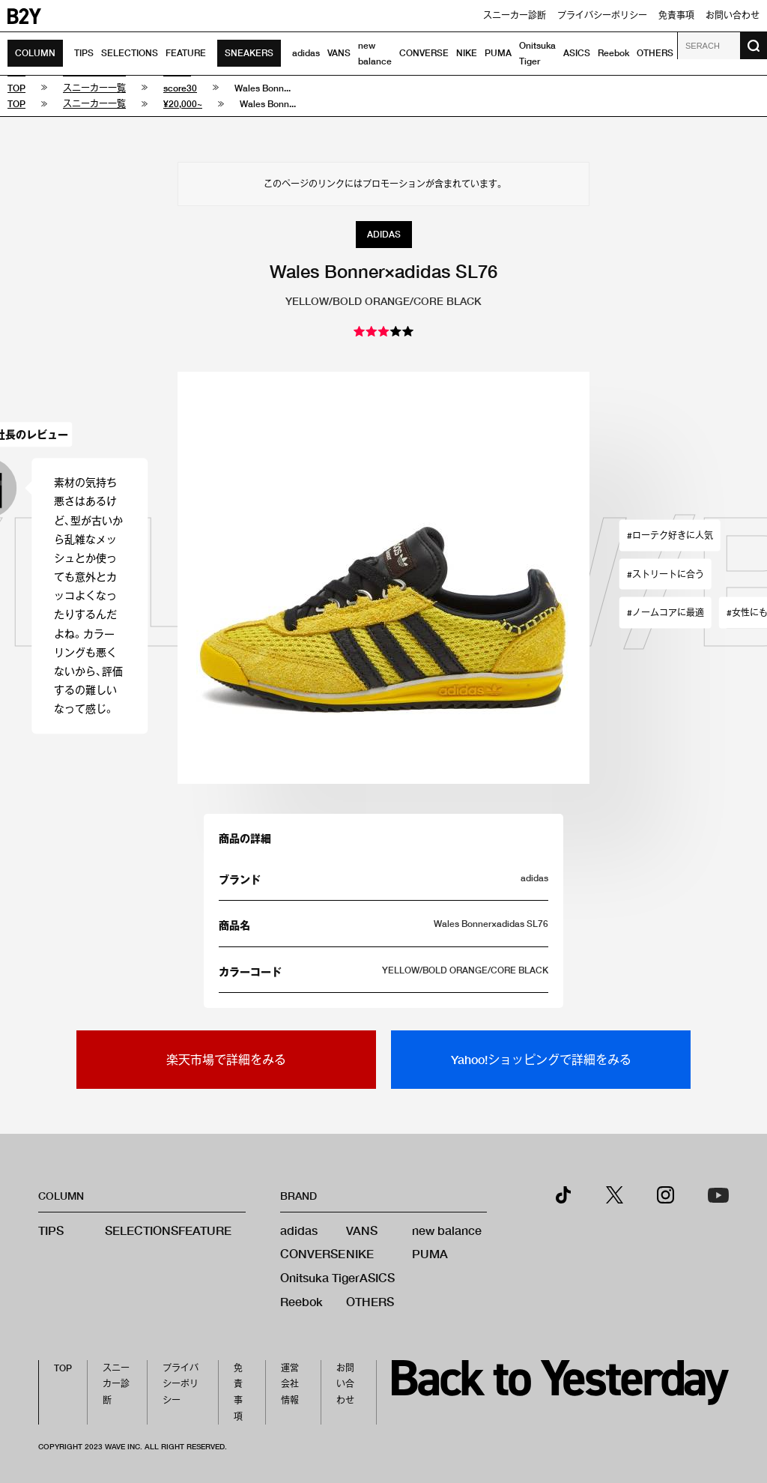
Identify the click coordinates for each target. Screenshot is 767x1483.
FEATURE (186, 52)
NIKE (466, 52)
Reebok (613, 52)
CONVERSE (424, 52)
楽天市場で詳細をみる (226, 1059)
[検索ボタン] (753, 45)
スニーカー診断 (514, 15)
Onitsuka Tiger (320, 1277)
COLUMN (35, 52)
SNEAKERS (249, 52)
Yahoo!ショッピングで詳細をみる (541, 1059)
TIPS (84, 52)
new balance (447, 1230)
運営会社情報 (290, 1384)
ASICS (576, 52)
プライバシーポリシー (602, 15)
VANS (339, 52)
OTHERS (655, 52)
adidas (306, 52)
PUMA (498, 52)
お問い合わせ (733, 15)
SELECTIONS (129, 52)
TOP (63, 1368)
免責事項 (676, 15)
